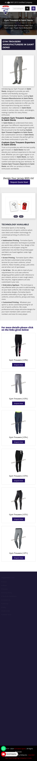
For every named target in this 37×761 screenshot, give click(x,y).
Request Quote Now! (19, 182)
